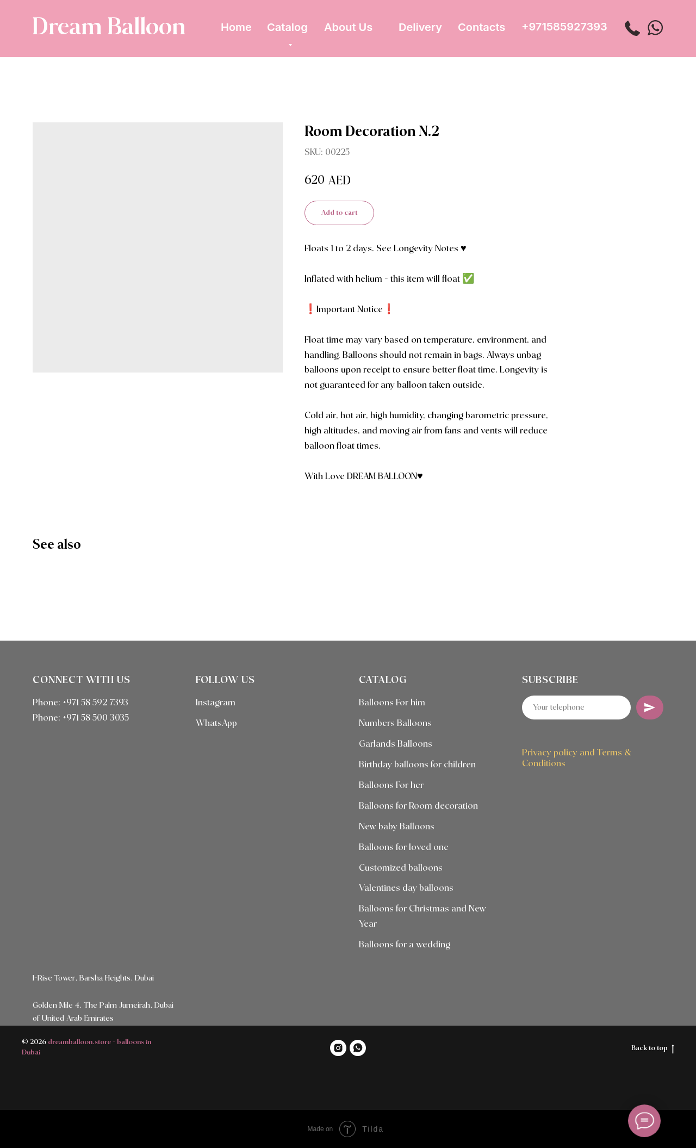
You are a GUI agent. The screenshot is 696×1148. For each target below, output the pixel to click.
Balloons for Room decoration (418, 806)
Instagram (215, 703)
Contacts (481, 27)
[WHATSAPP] (358, 1048)
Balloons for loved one (404, 847)
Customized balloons (401, 868)
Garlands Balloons (395, 744)
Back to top (652, 1049)
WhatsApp (216, 723)
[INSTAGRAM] (338, 1048)
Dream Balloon (108, 28)
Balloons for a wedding (404, 945)
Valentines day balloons (406, 888)
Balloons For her (391, 785)
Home (236, 27)
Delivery (420, 27)
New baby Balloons (396, 827)
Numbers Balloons (395, 723)
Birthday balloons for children (417, 765)
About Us (348, 27)
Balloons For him (392, 703)
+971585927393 (564, 26)
